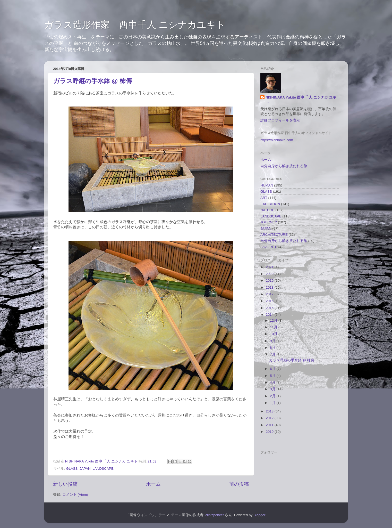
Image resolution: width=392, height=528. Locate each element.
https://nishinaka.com (276, 140)
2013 (270, 411)
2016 (270, 301)
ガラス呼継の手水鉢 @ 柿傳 (92, 80)
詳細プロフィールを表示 (280, 120)
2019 (270, 280)
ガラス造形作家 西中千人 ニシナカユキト (134, 24)
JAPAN (85, 468)
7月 (273, 354)
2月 (273, 396)
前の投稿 (239, 484)
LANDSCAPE (103, 468)
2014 (270, 314)
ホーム (153, 484)
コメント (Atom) (75, 495)
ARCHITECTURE (274, 235)
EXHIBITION (270, 204)
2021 (270, 267)
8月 (273, 348)
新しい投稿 (65, 484)
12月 (274, 320)
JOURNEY (268, 222)
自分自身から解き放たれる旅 (283, 166)
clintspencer (215, 515)
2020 (270, 274)
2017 (270, 294)
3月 (273, 389)
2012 (270, 418)
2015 (270, 308)
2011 (270, 425)
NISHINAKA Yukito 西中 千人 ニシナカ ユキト (301, 99)
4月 (273, 382)
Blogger (259, 515)
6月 (273, 369)
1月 (273, 403)
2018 (270, 287)
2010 (270, 432)
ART (263, 198)
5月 (273, 376)
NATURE (267, 210)
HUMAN (266, 185)
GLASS (72, 468)
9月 (273, 341)
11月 (274, 327)
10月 (274, 334)
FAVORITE (268, 247)
